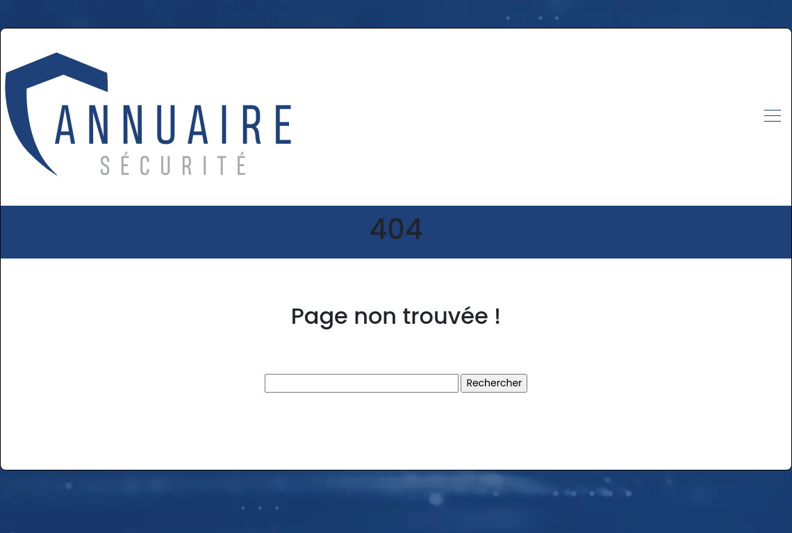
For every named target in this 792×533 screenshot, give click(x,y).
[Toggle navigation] (771, 117)
